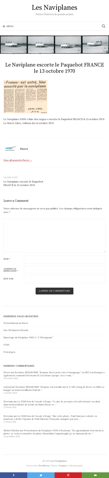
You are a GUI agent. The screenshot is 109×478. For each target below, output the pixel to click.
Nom (7, 259)
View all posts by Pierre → (18, 160)
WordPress (43, 465)
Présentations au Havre (16, 323)
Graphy (62, 465)
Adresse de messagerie (11, 270)
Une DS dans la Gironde (16, 330)
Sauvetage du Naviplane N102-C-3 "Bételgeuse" (28, 337)
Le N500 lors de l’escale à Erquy (34, 401)
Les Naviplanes (54, 7)
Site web (8, 279)
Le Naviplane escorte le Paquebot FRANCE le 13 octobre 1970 (23, 183)
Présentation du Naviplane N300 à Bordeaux (47, 430)
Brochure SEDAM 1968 (26, 372)
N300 (6, 344)
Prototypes (9, 352)
